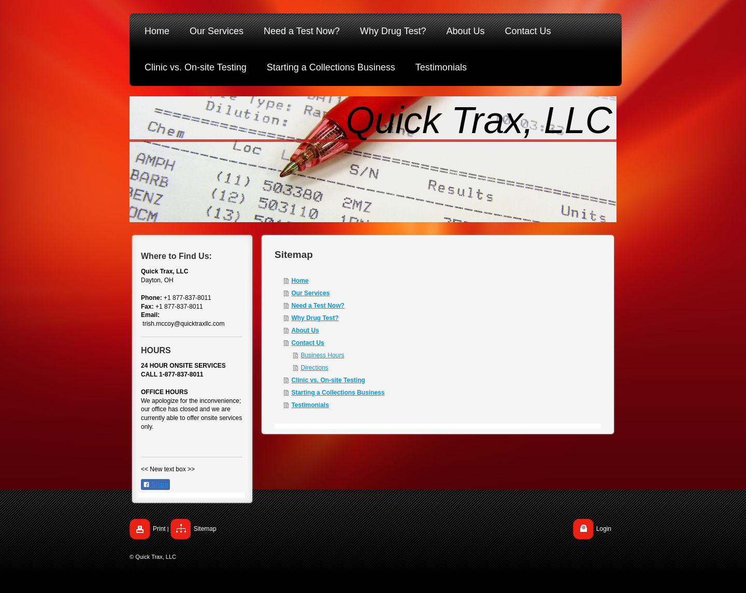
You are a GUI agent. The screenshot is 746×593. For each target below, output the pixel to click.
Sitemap (205, 528)
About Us (305, 330)
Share (155, 484)
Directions (314, 367)
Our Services (310, 293)
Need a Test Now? (317, 305)
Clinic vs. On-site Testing (328, 380)
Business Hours (322, 355)
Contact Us (307, 342)
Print (159, 528)
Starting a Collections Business (337, 392)
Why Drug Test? (314, 318)
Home (299, 280)
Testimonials (309, 405)
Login (603, 528)
